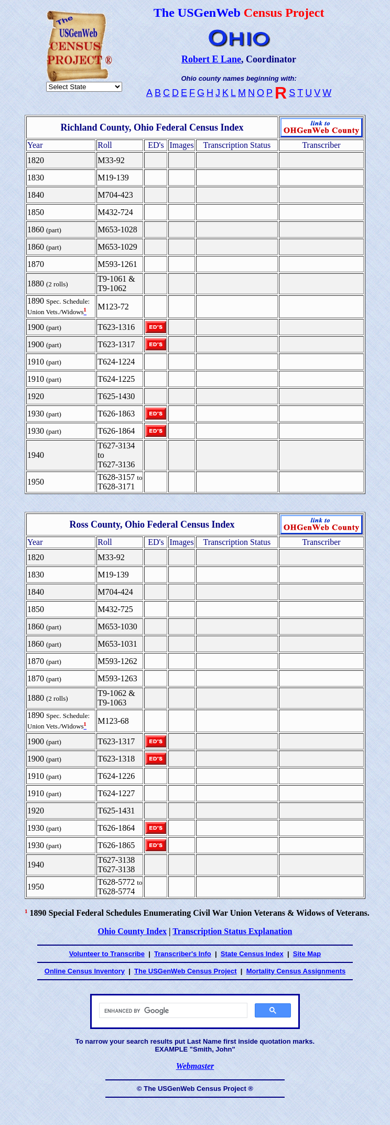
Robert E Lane (211, 59)
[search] (172, 1010)
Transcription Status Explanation (232, 931)
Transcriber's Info (182, 954)
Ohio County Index (132, 931)
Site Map (307, 954)
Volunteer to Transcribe (107, 954)
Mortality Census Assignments (296, 971)
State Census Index (252, 954)
